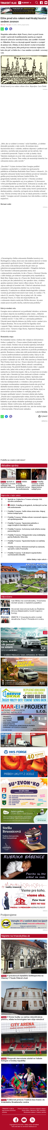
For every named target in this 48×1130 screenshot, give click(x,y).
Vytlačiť (42, 416)
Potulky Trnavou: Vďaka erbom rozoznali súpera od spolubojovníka (27, 518)
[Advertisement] (24, 114)
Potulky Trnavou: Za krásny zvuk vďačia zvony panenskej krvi (26, 530)
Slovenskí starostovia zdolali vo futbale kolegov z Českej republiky (21, 1059)
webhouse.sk (33, 1126)
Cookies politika (41, 1112)
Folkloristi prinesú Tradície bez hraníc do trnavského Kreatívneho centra (23, 1101)
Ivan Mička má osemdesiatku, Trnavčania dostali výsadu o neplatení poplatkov (28, 602)
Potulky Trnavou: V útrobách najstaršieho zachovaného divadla (24, 554)
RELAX (3, 24)
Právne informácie (23, 1108)
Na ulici (9, 24)
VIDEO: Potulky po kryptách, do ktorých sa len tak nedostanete (23, 485)
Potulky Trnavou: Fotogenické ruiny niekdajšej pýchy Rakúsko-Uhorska (26, 536)
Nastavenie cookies (29, 1112)
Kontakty (42, 1110)
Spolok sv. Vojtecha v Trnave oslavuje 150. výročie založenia (8, 484)
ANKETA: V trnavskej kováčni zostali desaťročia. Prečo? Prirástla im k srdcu (27, 618)
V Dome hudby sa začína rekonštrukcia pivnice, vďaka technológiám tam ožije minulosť (22, 1018)
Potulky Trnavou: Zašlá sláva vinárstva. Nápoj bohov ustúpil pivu (37, 485)
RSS (38, 1110)
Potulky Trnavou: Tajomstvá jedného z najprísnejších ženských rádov (23, 524)
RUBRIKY (24, 2)
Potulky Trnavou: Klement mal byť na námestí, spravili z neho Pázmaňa (26, 548)
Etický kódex (25, 1110)
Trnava (4, 976)
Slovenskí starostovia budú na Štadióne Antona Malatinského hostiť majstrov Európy (27, 611)
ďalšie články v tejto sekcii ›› (37, 559)
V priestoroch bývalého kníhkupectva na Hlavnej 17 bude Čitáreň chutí (22, 977)
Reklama (33, 1110)
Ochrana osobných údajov (37, 1108)
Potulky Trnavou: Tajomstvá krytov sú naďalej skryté (26, 542)
